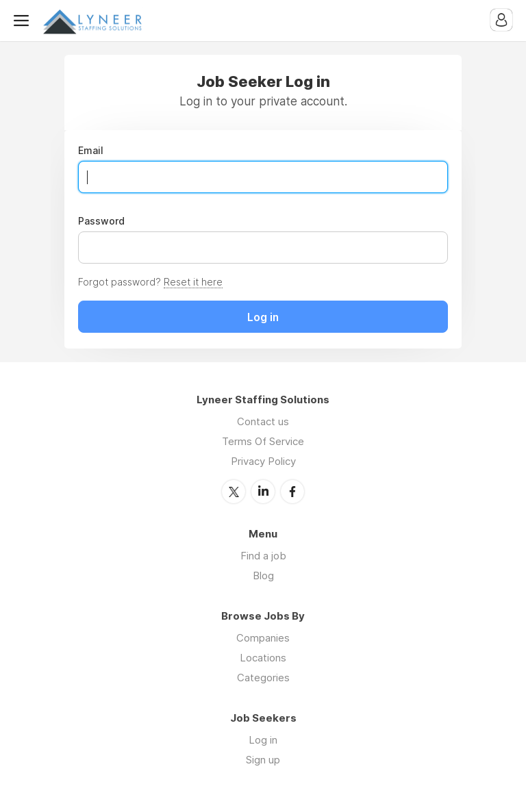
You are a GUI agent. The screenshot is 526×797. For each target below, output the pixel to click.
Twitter (233, 491)
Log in (263, 739)
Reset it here (193, 282)
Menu (24, 20)
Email (90, 150)
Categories (263, 677)
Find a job (263, 555)
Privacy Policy (263, 461)
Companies (263, 637)
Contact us (263, 421)
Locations (263, 657)
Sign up (263, 759)
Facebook (292, 491)
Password (101, 221)
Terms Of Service (263, 441)
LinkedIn (263, 491)
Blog (263, 575)
